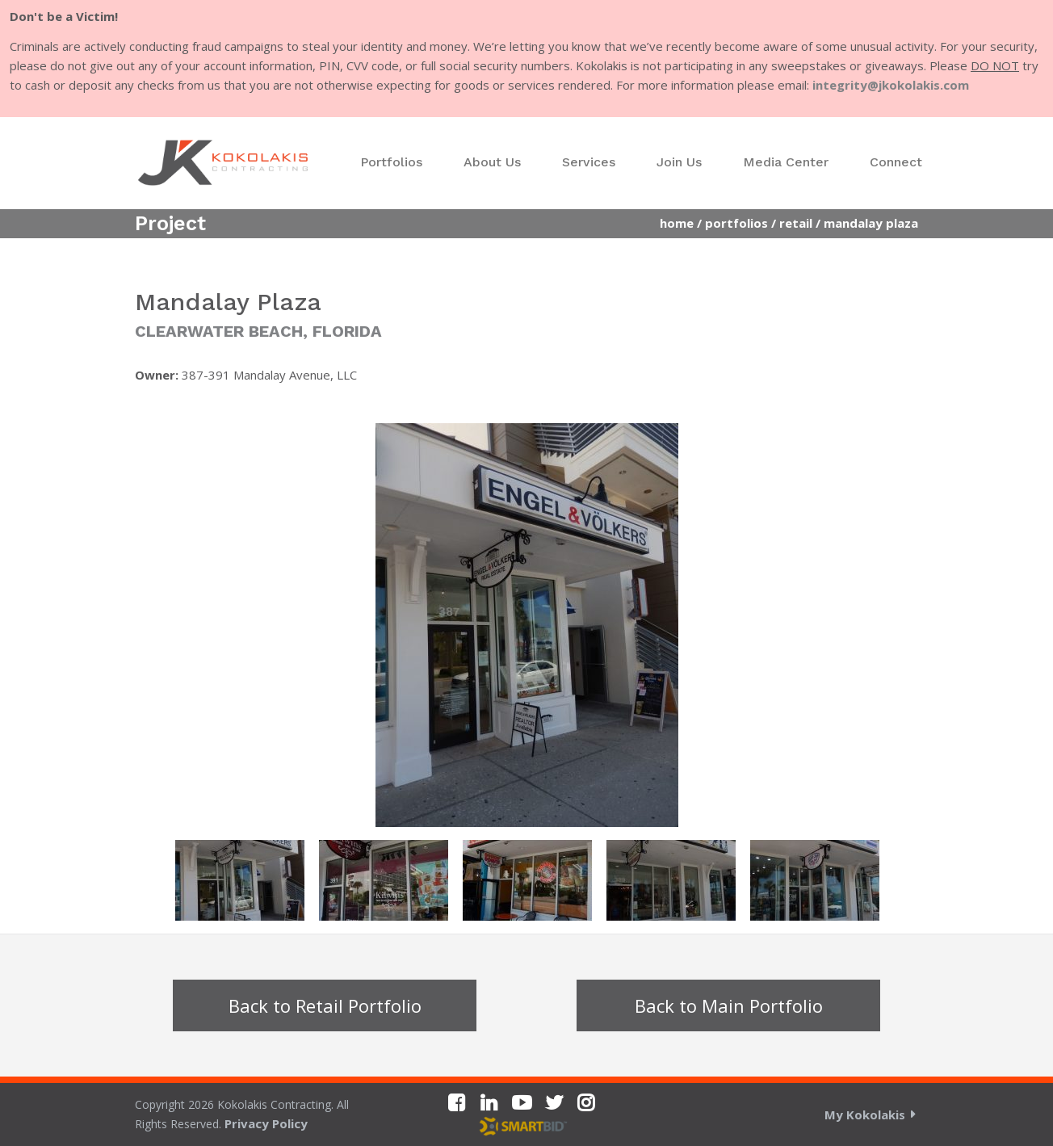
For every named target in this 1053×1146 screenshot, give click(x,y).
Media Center (786, 162)
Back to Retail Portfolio (325, 1005)
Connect (896, 162)
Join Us (679, 162)
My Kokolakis (864, 1114)
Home (677, 223)
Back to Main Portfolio (729, 1005)
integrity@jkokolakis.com (890, 85)
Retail (795, 223)
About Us (492, 162)
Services (588, 162)
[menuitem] (391, 162)
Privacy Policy (266, 1123)
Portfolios (391, 162)
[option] (526, 625)
